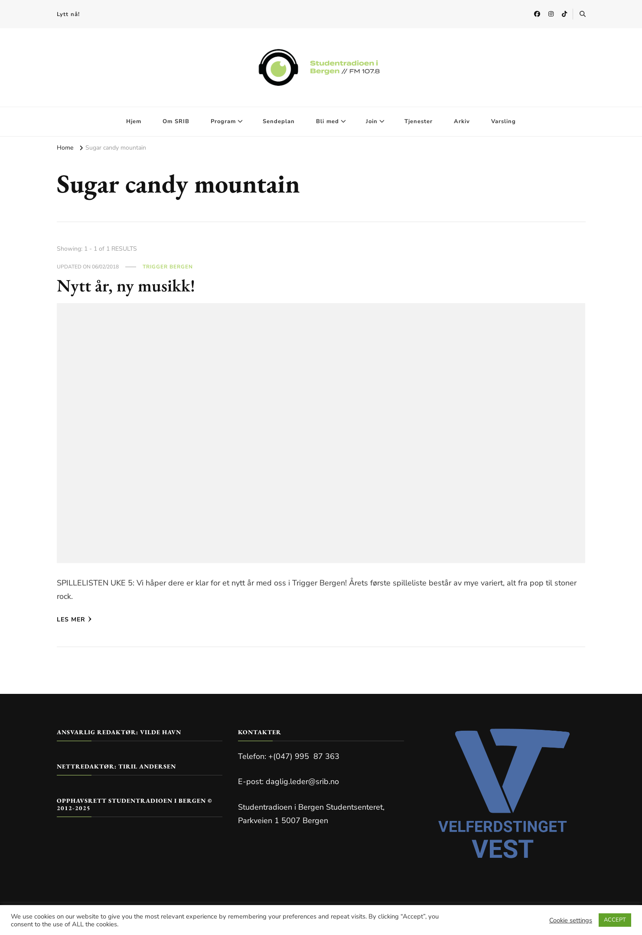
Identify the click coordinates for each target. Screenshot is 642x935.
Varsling (503, 121)
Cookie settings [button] (570, 920)
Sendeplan (279, 121)
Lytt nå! (68, 14)
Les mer (74, 619)
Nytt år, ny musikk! (126, 285)
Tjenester (418, 121)
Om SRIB (176, 121)
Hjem (133, 121)
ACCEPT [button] (615, 920)
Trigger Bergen (168, 266)
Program (223, 121)
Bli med (327, 121)
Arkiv (462, 121)
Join (372, 121)
